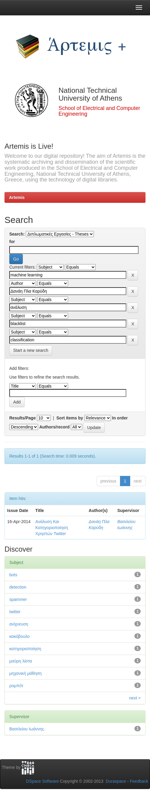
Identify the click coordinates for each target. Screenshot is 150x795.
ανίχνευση (18, 624)
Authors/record (54, 427)
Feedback (139, 781)
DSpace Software (42, 781)
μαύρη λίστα (20, 661)
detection (17, 587)
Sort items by (69, 418)
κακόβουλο (19, 636)
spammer (18, 599)
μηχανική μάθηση (25, 673)
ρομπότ (16, 685)
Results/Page (22, 418)
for (12, 241)
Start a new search (30, 350)
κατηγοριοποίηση (25, 648)
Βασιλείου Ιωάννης (26, 728)
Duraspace (116, 781)
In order (120, 418)
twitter (14, 611)
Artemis (17, 197)
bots (13, 574)
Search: (17, 234)
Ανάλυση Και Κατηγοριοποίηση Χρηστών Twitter (51, 527)
